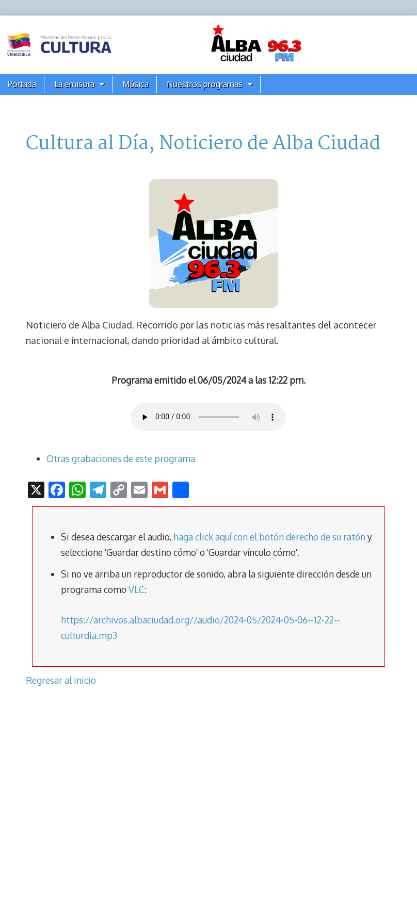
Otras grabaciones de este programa (120, 458)
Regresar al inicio (61, 680)
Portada (22, 84)
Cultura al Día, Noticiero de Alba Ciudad (203, 143)
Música (135, 84)
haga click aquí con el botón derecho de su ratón (269, 536)
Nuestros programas (205, 84)
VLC (137, 589)
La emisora (74, 84)
